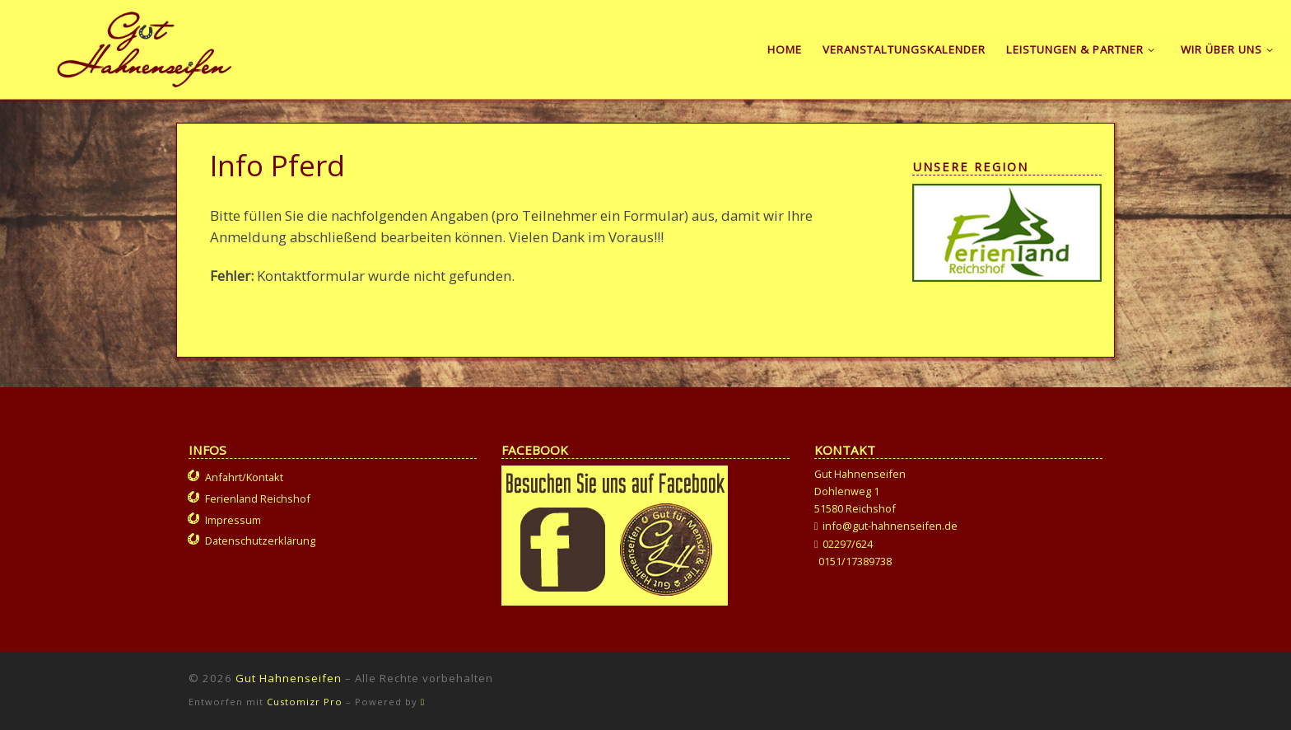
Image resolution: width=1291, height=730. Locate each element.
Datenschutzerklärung (260, 540)
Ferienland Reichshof (257, 498)
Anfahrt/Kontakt (244, 477)
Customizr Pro (305, 701)
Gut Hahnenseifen (288, 678)
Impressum (233, 519)
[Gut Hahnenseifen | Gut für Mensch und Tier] (144, 46)
